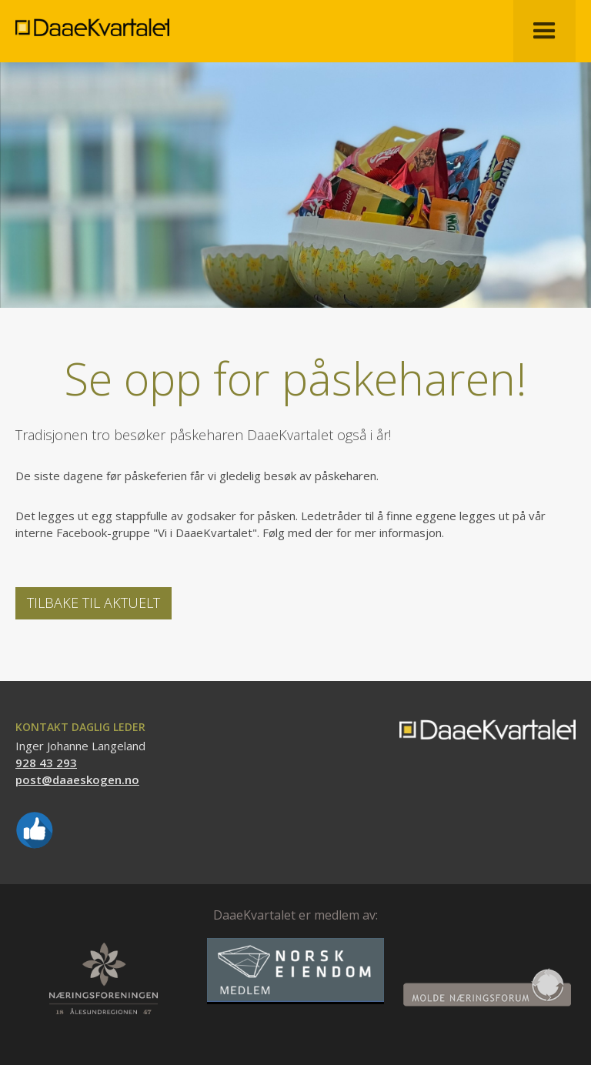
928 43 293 (46, 762)
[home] (92, 18)
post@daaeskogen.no (77, 779)
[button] (544, 31)
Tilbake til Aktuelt (93, 602)
